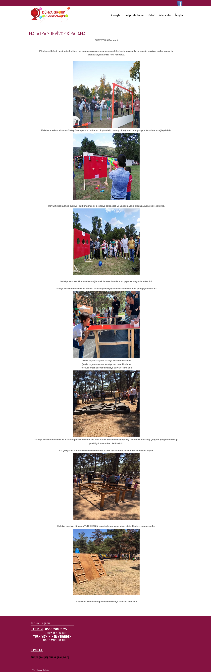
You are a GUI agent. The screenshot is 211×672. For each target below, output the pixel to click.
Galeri (152, 15)
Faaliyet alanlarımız (134, 15)
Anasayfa (115, 15)
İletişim (179, 15)
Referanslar (165, 15)
